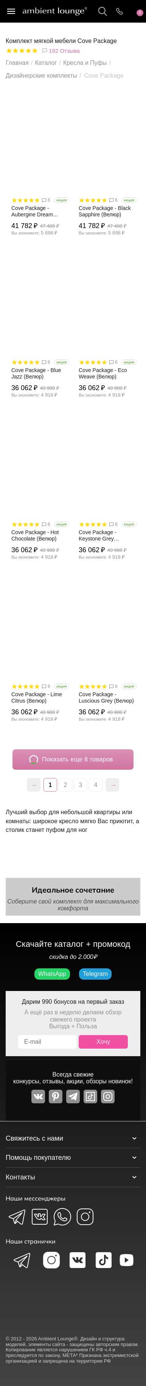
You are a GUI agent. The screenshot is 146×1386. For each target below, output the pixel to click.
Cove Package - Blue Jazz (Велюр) (36, 373)
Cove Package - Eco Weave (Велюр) (103, 373)
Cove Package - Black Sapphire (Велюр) (105, 211)
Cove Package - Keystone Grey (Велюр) (97, 535)
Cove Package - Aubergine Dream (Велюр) (32, 211)
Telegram (95, 974)
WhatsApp (52, 974)
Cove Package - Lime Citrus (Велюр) (36, 697)
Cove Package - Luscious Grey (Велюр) (106, 697)
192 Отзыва (61, 50)
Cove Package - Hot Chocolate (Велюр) (35, 535)
